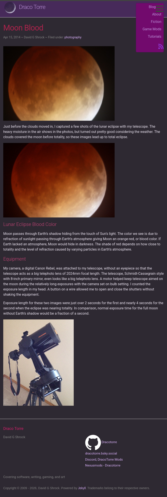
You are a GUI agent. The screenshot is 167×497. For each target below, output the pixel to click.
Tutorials (154, 36)
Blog (152, 7)
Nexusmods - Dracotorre (102, 465)
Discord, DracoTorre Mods (104, 459)
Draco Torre (32, 7)
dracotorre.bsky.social (101, 453)
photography (73, 37)
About (156, 14)
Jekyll (82, 488)
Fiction (156, 22)
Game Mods (152, 29)
